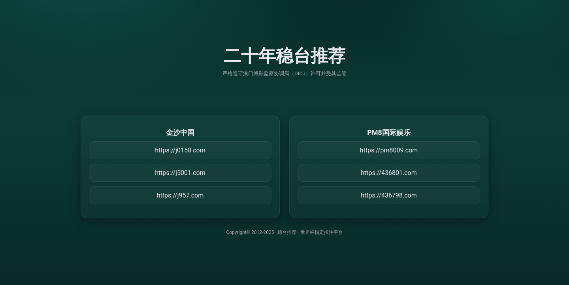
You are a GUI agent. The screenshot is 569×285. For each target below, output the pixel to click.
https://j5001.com (180, 173)
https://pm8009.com (389, 150)
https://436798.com (389, 195)
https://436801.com (389, 173)
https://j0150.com (180, 150)
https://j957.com (180, 195)
